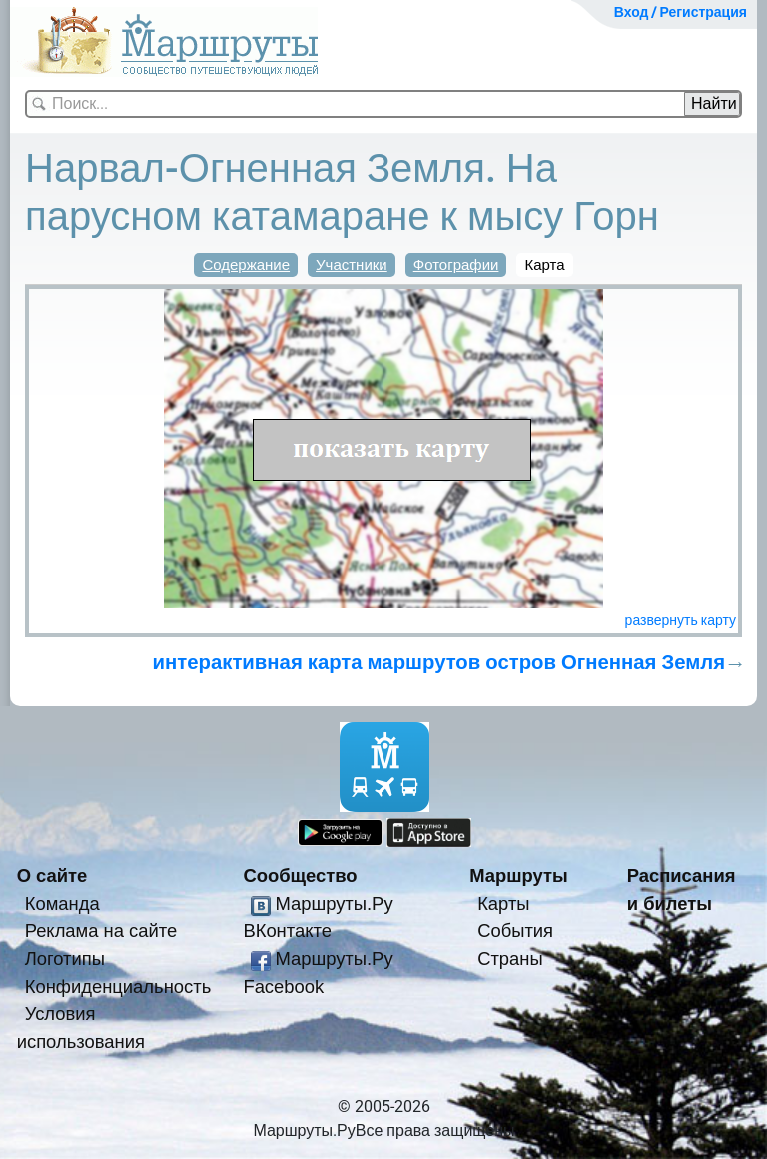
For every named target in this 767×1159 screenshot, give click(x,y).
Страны (510, 958)
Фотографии (456, 265)
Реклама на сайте (101, 930)
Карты (503, 903)
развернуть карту (680, 620)
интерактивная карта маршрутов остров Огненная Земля (439, 662)
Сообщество (300, 875)
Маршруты (518, 875)
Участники (351, 265)
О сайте (52, 875)
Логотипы (65, 958)
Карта (544, 265)
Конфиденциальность (118, 986)
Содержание (246, 265)
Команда (62, 903)
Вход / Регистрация (680, 12)
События (515, 930)
